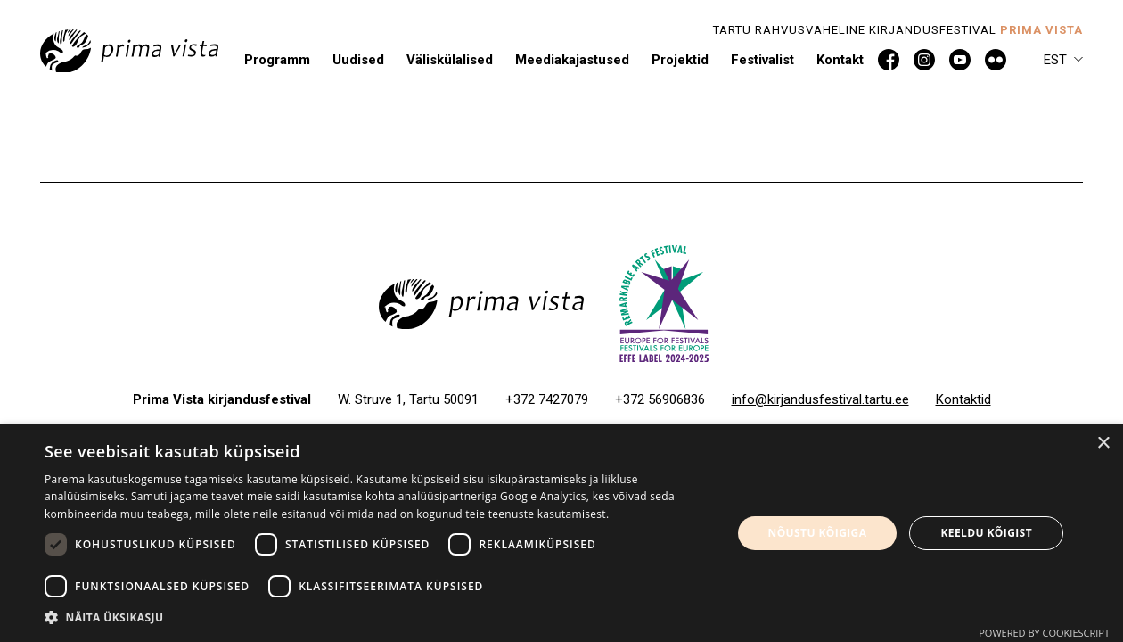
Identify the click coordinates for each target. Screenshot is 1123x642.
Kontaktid (963, 399)
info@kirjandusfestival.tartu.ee (820, 399)
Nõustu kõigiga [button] (817, 532)
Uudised (358, 60)
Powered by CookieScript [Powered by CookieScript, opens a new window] (1044, 632)
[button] (1063, 60)
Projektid (680, 60)
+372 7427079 (546, 399)
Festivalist (762, 60)
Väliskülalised (449, 60)
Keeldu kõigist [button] (986, 532)
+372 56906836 (660, 399)
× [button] (1103, 443)
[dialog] (561, 533)
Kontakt (840, 60)
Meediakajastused (572, 60)
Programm (277, 60)
